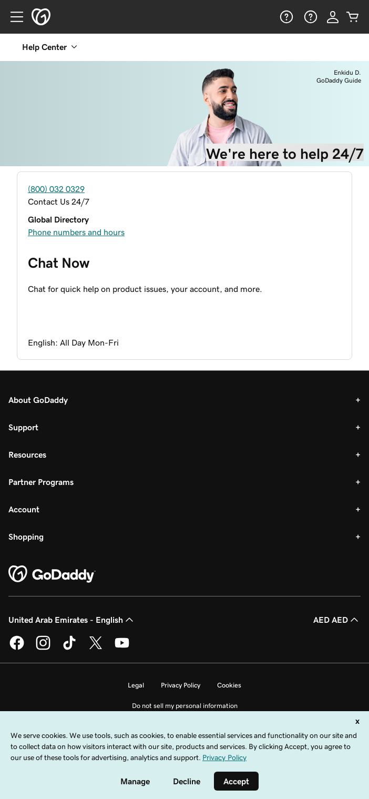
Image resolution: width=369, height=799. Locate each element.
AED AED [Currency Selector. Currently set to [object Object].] (337, 619)
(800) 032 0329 (56, 189)
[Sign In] (333, 17)
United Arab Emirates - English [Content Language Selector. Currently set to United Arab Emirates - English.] (72, 619)
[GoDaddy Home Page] (52, 574)
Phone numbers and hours (76, 232)
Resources (27, 454)
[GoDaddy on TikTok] (69, 648)
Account (23, 509)
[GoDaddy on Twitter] (95, 648)
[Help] (285, 17)
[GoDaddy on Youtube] (122, 648)
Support (23, 427)
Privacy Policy (180, 685)
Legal (136, 685)
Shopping (26, 536)
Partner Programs (41, 482)
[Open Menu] (12, 17)
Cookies (229, 685)
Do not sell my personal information (185, 705)
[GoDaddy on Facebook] (16, 648)
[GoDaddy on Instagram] (43, 648)
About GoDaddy (38, 400)
